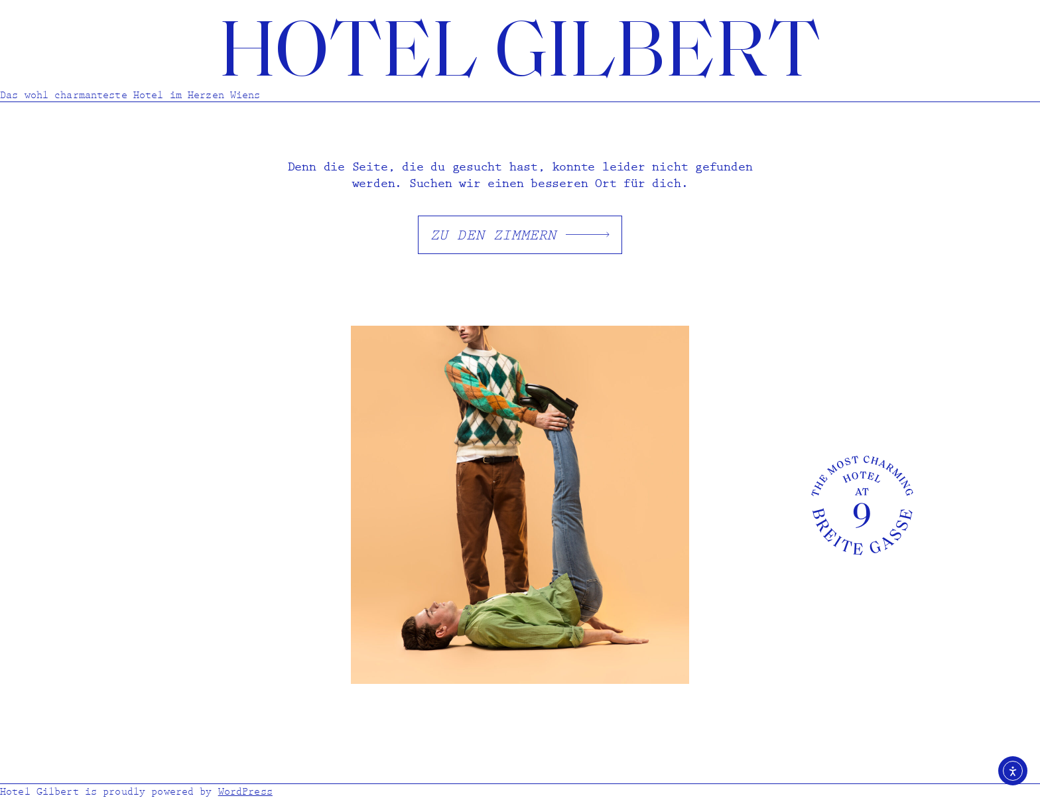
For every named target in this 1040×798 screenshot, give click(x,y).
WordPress (245, 791)
